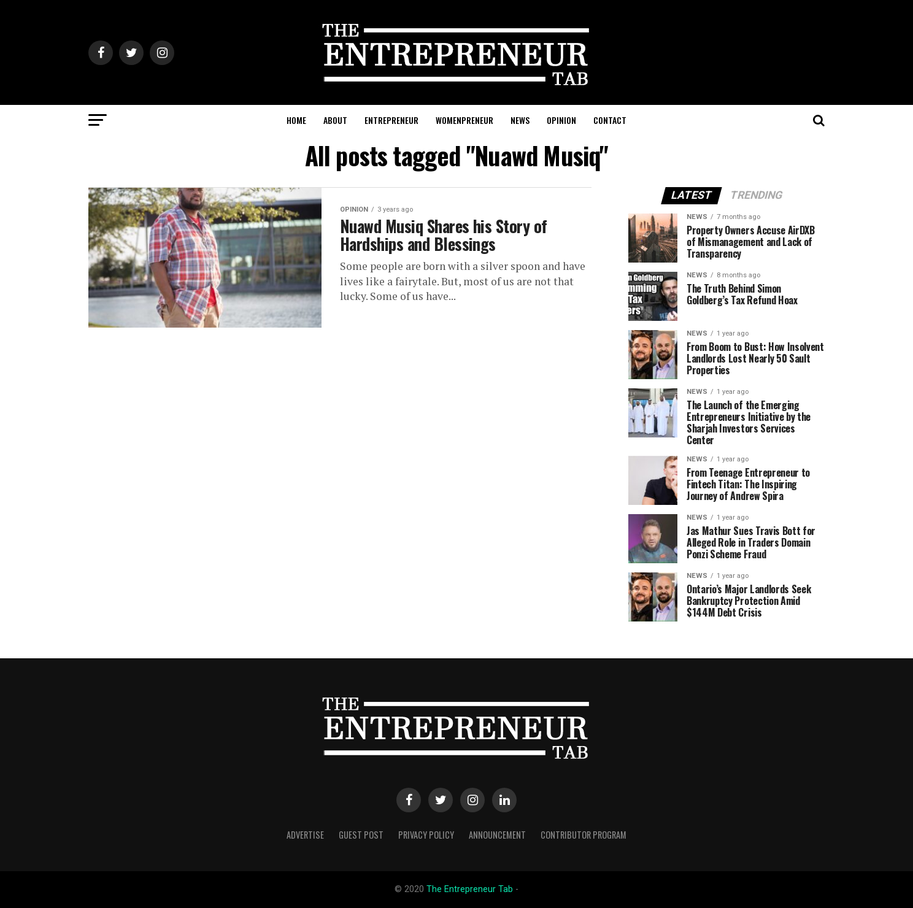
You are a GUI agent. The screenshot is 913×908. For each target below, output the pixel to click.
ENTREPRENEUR (391, 119)
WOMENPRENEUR (464, 119)
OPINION (561, 119)
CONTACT (609, 119)
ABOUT (335, 119)
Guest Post (361, 834)
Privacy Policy (426, 834)
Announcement (497, 834)
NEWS (520, 119)
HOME (296, 119)
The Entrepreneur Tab (469, 889)
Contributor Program (583, 834)
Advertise (305, 834)
